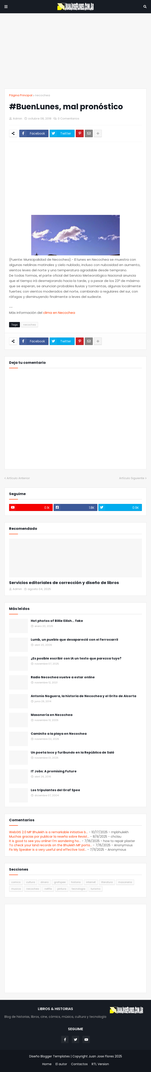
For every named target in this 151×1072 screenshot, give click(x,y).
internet (91, 882)
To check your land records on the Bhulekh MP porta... (50, 845)
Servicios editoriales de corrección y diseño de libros (64, 582)
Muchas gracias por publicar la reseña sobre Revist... (49, 836)
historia (76, 882)
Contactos (79, 1064)
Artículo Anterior (18, 478)
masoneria (125, 882)
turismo (95, 889)
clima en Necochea (59, 312)
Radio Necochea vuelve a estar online (63, 677)
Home (47, 1064)
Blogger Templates (55, 1056)
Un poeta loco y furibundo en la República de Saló (72, 752)
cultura (30, 882)
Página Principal (20, 95)
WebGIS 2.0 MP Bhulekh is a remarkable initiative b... (48, 832)
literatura (107, 882)
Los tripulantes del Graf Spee (55, 790)
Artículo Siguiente (131, 478)
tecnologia (78, 889)
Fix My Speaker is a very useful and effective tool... (47, 849)
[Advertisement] (75, 51)
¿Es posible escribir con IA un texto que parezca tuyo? (76, 658)
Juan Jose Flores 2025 (105, 1056)
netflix (48, 889)
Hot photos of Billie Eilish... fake (57, 621)
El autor (61, 1064)
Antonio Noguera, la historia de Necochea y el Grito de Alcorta (83, 696)
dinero (44, 882)
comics (16, 882)
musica (16, 889)
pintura (61, 889)
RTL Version (100, 1064)
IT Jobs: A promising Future (54, 771)
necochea (42, 95)
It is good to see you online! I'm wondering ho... (45, 841)
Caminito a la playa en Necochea (59, 734)
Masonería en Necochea (51, 715)
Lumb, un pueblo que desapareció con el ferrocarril (74, 640)
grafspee (60, 882)
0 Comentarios (68, 118)
